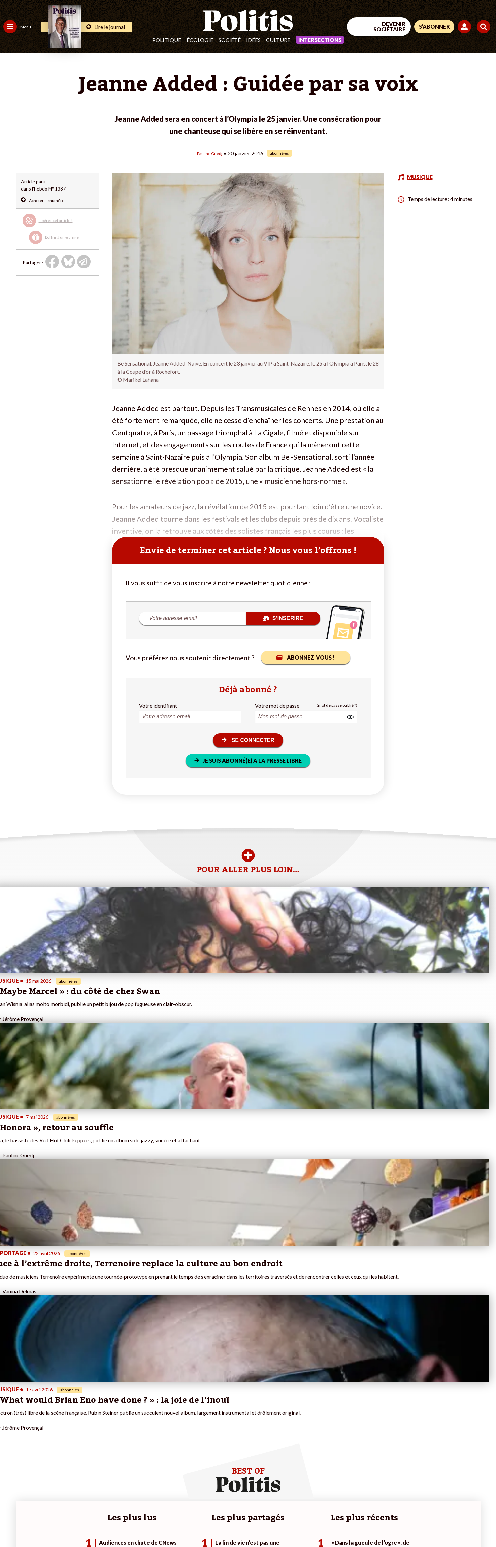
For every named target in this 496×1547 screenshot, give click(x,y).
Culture (278, 40)
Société (230, 40)
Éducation (38, 1424)
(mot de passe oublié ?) (337, 704)
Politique (166, 40)
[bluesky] (431, 1491)
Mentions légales (48, 1523)
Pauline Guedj (210, 153)
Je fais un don (71, 1417)
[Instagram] (474, 1491)
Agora (9, 1410)
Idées (253, 40)
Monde (10, 1453)
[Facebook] (410, 1491)
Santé (34, 1431)
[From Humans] (418, 1507)
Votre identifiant (158, 705)
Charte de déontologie (101, 1523)
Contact (12, 1523)
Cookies (274, 1523)
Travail (35, 1410)
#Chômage (121, 1438)
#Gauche (119, 1424)
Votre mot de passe (277, 705)
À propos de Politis (77, 1453)
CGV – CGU (147, 1523)
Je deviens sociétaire (79, 1424)
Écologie (200, 40)
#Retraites (121, 1431)
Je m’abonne (70, 1431)
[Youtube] (452, 1491)
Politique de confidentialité (199, 1523)
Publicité (247, 1523)
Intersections (319, 40)
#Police (118, 1417)
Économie (38, 1417)
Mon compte (70, 1460)
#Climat (118, 1410)
